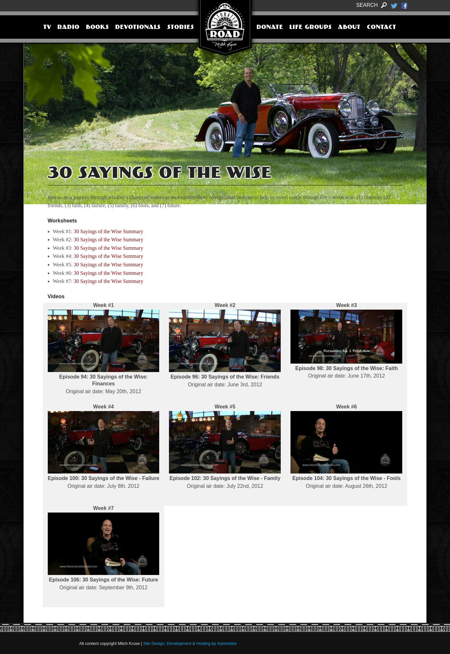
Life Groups (310, 28)
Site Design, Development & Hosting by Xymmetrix (190, 643)
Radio (68, 28)
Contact (381, 28)
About (349, 28)
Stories (180, 28)
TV (47, 28)
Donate (269, 28)
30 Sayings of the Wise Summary (108, 231)
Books (97, 28)
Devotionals (138, 28)
